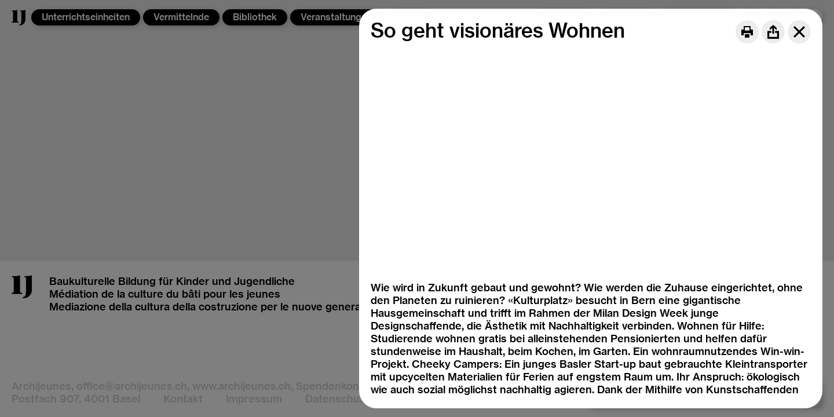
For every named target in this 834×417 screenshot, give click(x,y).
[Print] (747, 31)
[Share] (773, 31)
